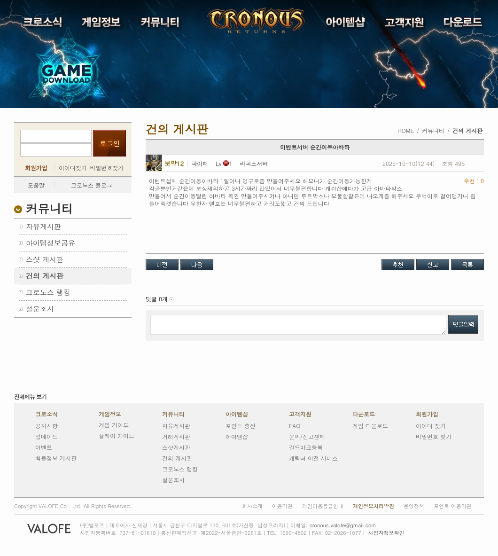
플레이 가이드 (116, 435)
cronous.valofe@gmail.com (343, 525)
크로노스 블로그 (91, 185)
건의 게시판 (177, 458)
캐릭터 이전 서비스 (313, 458)
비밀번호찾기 (107, 168)
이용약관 (282, 505)
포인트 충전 (241, 426)
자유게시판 (176, 426)
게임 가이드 (114, 425)
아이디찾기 (73, 168)
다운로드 (363, 414)
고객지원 (300, 414)
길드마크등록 (306, 447)
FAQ (294, 426)
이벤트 (43, 447)
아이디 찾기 (431, 426)
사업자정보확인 (386, 532)
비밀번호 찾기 (433, 436)
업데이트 (46, 436)
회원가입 (36, 168)
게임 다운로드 (370, 426)
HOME (405, 130)
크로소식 (46, 414)
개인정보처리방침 (373, 505)
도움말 (36, 185)
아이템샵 (237, 414)
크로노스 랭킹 (180, 469)
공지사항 (46, 426)
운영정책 (414, 505)
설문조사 (173, 480)
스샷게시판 (176, 447)
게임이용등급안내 (322, 505)
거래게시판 (176, 436)
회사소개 (252, 505)
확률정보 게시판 (56, 458)
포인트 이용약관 (453, 505)
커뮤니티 (173, 414)
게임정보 (110, 414)
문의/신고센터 (307, 436)
